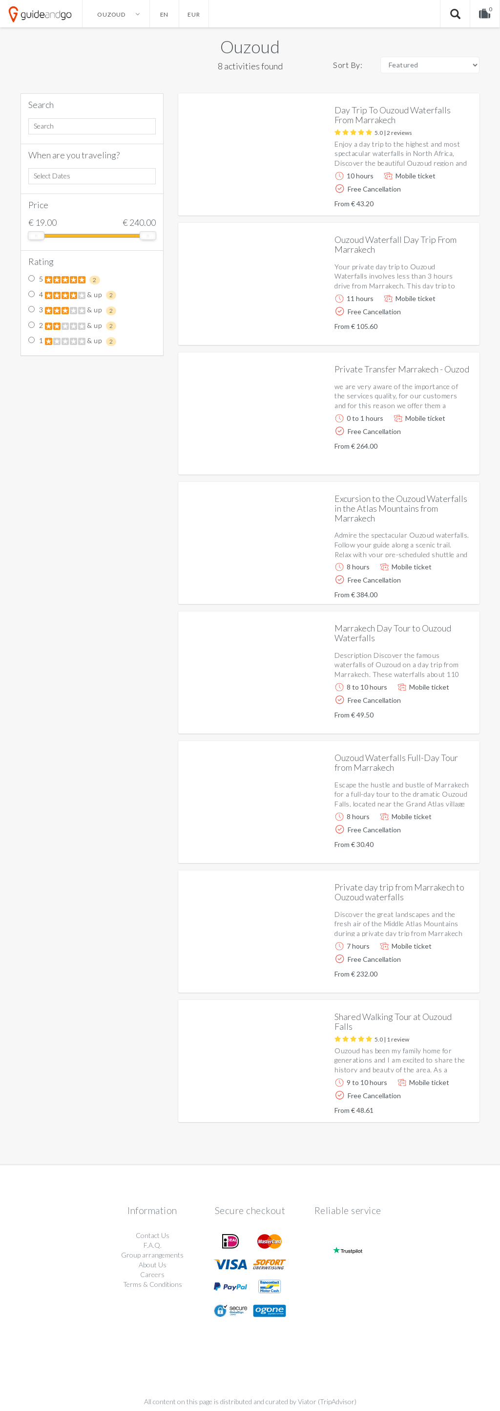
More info (444, 200)
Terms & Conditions (152, 1284)
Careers (152, 1274)
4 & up (72, 295)
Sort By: (347, 64)
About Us (153, 1264)
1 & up (72, 341)
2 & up (72, 326)
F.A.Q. (153, 1245)
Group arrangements (152, 1255)
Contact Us (152, 1235)
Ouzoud (250, 46)
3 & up (72, 310)
